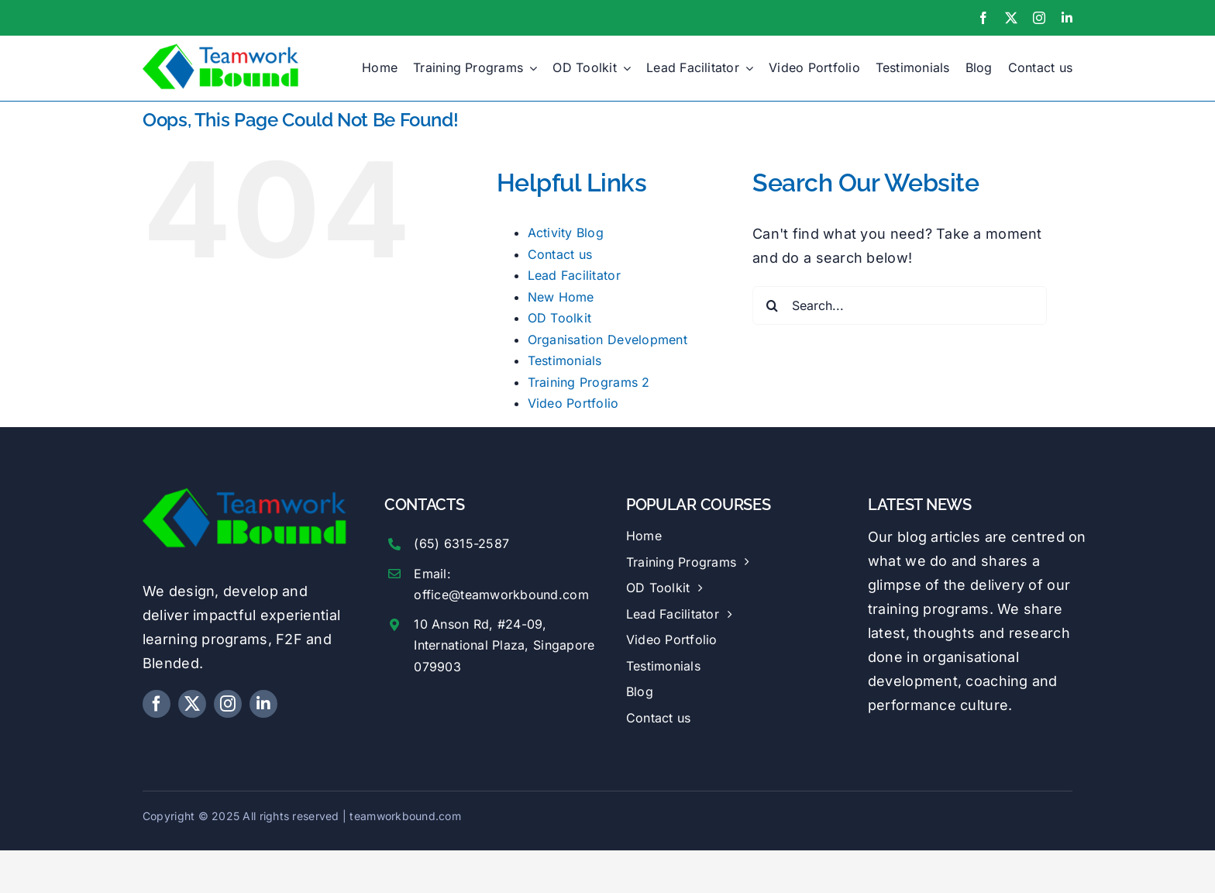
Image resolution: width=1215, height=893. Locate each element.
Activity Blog (566, 232)
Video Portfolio (573, 403)
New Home (561, 297)
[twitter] (1011, 18)
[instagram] (1039, 18)
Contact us (560, 254)
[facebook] (983, 18)
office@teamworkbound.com (501, 594)
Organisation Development (607, 339)
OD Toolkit (560, 318)
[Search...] (899, 305)
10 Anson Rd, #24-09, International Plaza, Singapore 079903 (504, 645)
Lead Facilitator (574, 275)
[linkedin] (1067, 18)
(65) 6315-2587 (461, 543)
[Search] (771, 305)
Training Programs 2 (589, 382)
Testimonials (565, 360)
